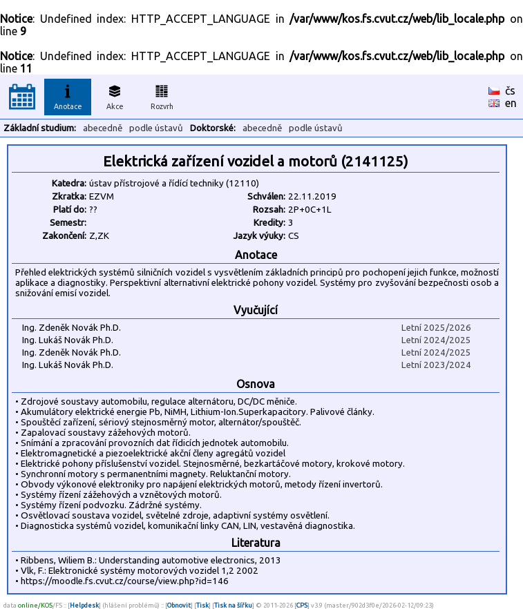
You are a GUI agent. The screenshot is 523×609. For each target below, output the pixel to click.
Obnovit (179, 605)
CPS (301, 605)
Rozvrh (162, 95)
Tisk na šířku (233, 605)
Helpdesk (84, 605)
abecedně (102, 128)
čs (510, 90)
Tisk (202, 605)
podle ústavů (156, 128)
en (511, 103)
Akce (115, 95)
